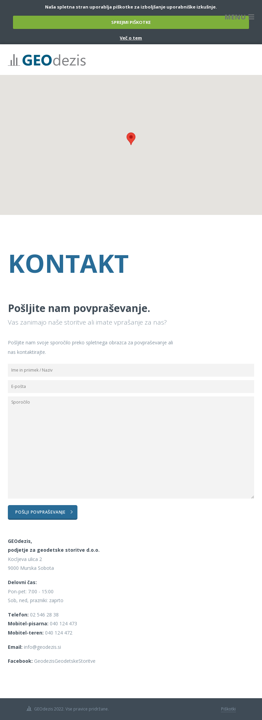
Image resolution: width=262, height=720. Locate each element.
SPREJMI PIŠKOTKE (131, 22)
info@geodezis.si (42, 647)
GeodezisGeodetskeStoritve (65, 661)
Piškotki (228, 709)
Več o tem (131, 38)
